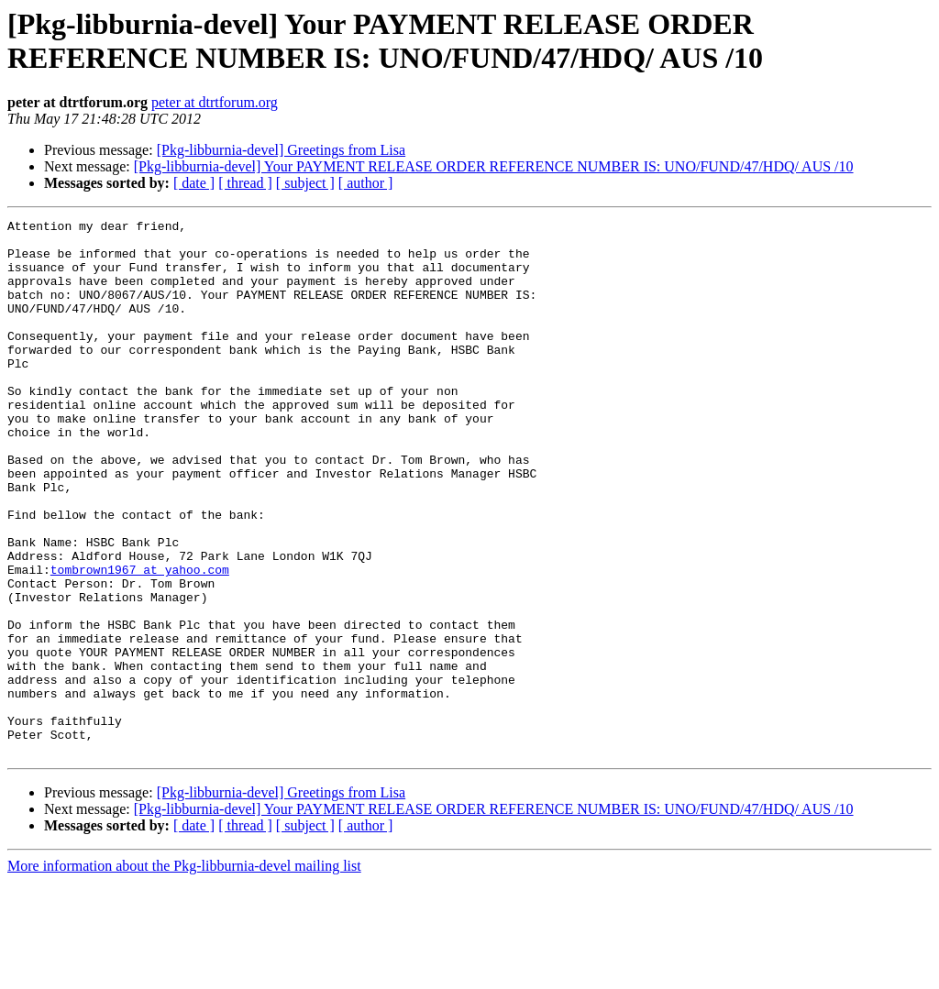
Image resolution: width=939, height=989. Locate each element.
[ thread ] (245, 183)
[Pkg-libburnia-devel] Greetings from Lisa (281, 150)
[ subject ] (305, 183)
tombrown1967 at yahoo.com (139, 640)
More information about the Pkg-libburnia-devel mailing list (184, 973)
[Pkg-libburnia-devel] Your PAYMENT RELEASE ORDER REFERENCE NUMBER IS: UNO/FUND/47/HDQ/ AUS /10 (494, 166)
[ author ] (365, 183)
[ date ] (194, 183)
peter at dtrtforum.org (214, 102)
